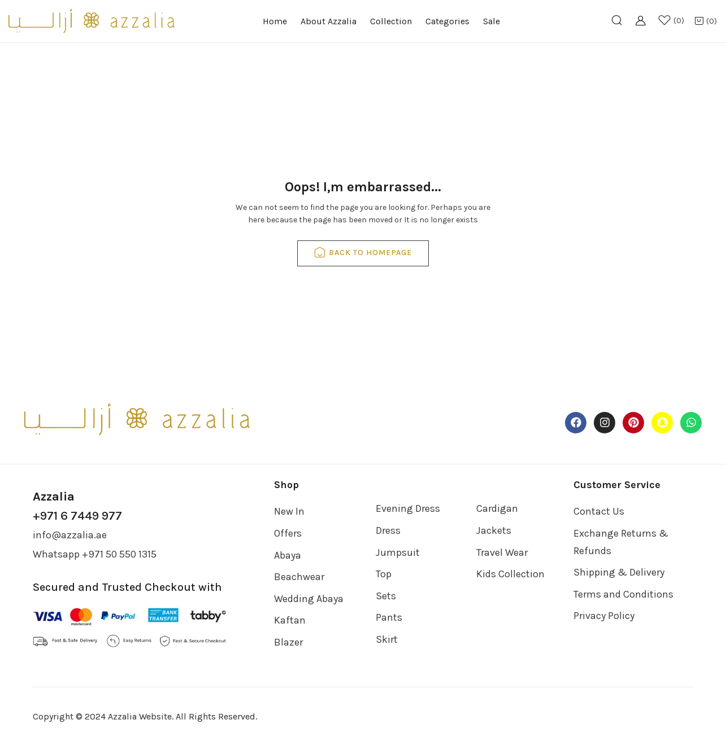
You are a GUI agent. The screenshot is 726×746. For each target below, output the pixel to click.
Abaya (287, 555)
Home (275, 21)
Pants (389, 617)
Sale (491, 21)
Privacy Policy (603, 615)
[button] (705, 22)
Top (384, 574)
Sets (386, 596)
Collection (391, 21)
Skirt (387, 639)
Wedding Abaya (309, 599)
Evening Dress (408, 508)
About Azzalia (329, 21)
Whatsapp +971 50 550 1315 (94, 554)
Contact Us (598, 511)
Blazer (288, 642)
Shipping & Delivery (618, 572)
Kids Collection (510, 574)
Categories (447, 21)
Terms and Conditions (623, 594)
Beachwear (299, 577)
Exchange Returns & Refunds (620, 542)
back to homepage (363, 253)
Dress (388, 530)
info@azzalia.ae (70, 535)
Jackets (493, 530)
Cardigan (497, 508)
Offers (288, 533)
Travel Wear (502, 552)
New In (289, 511)
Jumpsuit (398, 552)
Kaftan (290, 620)
